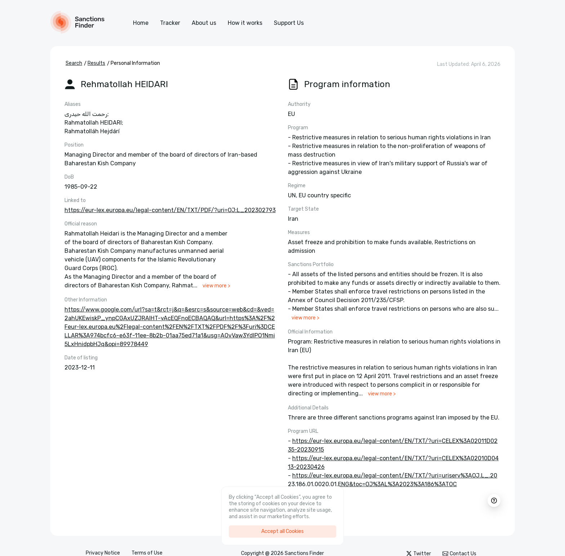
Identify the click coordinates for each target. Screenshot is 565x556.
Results (96, 63)
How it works (245, 22)
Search (74, 63)
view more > (216, 286)
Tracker (170, 22)
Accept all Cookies (282, 531)
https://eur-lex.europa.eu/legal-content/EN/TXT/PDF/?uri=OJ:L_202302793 (170, 210)
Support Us (289, 22)
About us (204, 22)
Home (140, 22)
